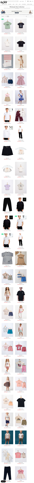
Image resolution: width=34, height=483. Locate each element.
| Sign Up (22, 1)
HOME (1, 9)
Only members (4, 51)
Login (20, 1)
